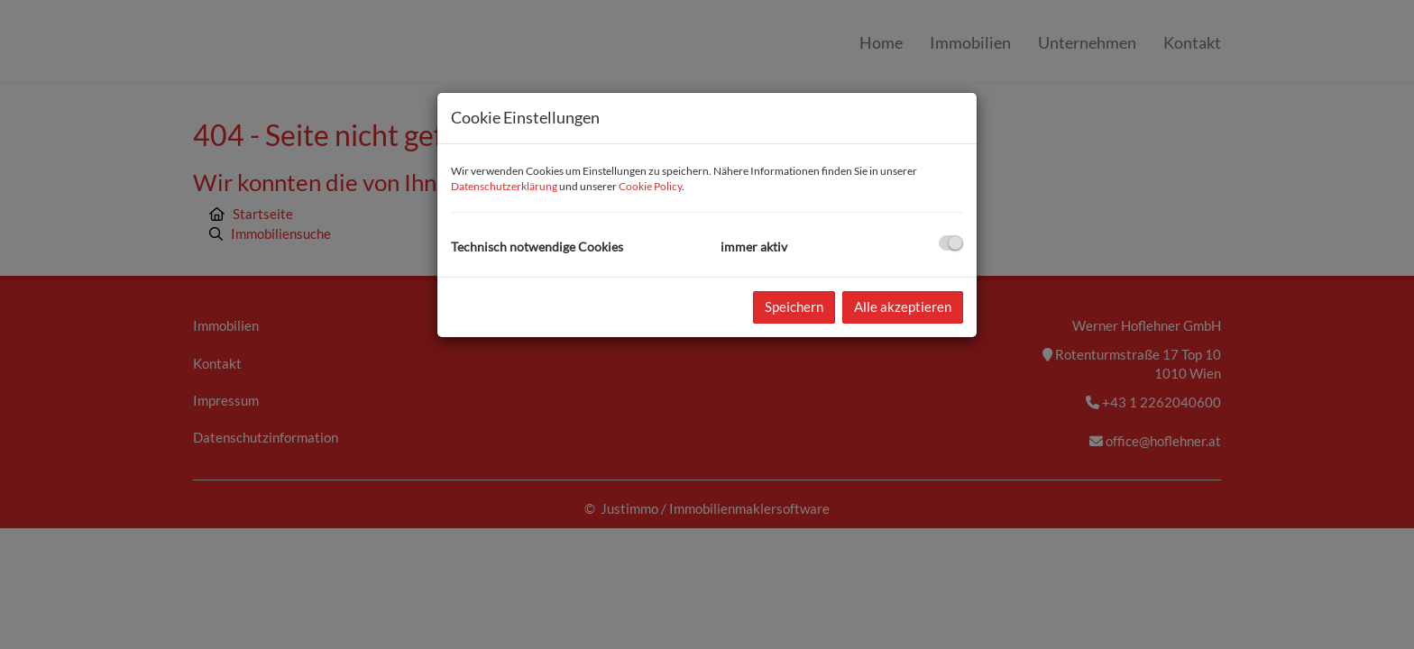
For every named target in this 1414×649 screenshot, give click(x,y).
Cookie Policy (650, 186)
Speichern (794, 306)
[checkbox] (951, 243)
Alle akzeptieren (902, 306)
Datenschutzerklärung (504, 186)
